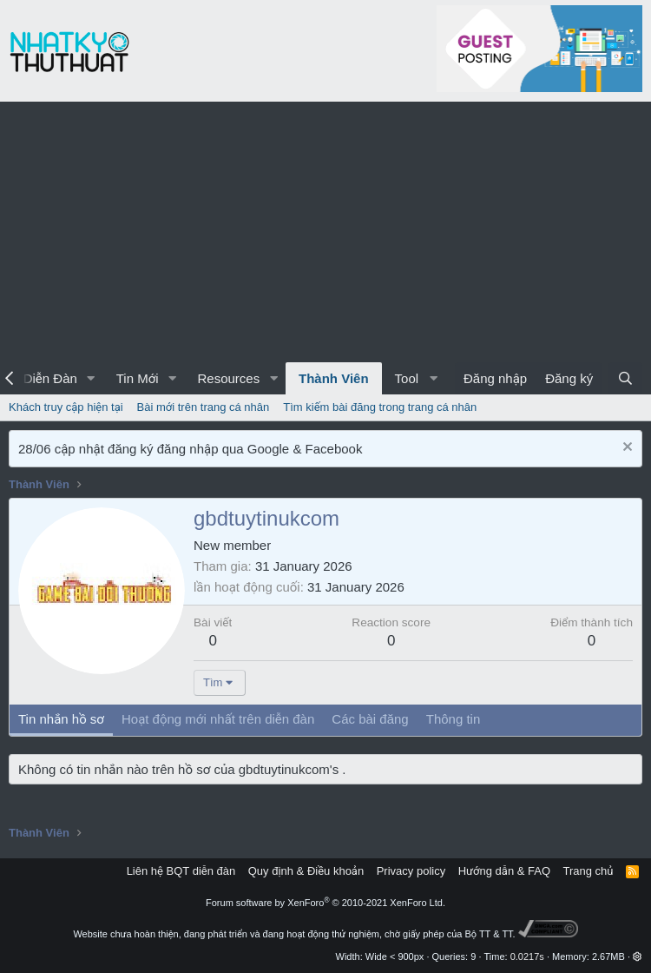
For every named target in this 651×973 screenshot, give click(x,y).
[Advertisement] (325, 232)
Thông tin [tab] (453, 719)
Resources (228, 378)
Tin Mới (137, 378)
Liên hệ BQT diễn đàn (181, 870)
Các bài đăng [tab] (370, 719)
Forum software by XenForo (325, 902)
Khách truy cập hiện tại (66, 407)
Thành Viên (334, 378)
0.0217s (527, 956)
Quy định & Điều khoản (306, 870)
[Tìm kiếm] (625, 378)
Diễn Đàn (50, 378)
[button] (91, 378)
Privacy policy (411, 870)
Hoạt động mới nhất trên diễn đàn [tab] (218, 719)
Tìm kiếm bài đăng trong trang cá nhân (380, 407)
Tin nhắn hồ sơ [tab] (61, 719)
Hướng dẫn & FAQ (504, 870)
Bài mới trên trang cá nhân (203, 407)
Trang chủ (588, 870)
